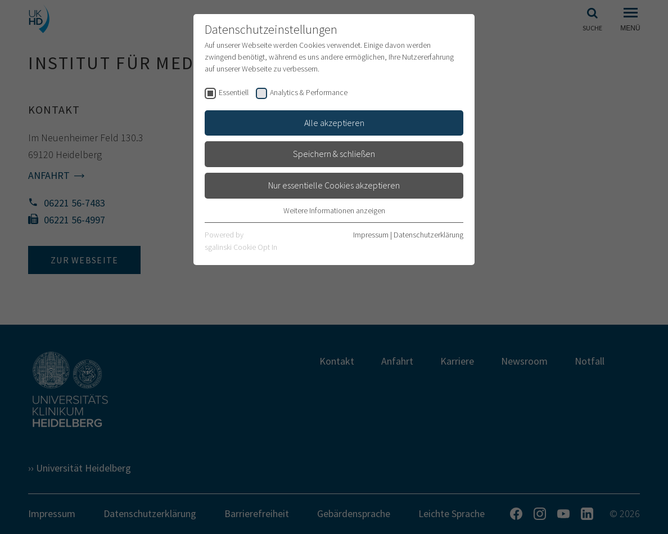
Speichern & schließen (334, 153)
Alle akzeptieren (334, 122)
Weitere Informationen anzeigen (334, 210)
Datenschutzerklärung (428, 235)
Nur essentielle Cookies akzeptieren (334, 185)
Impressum (371, 235)
